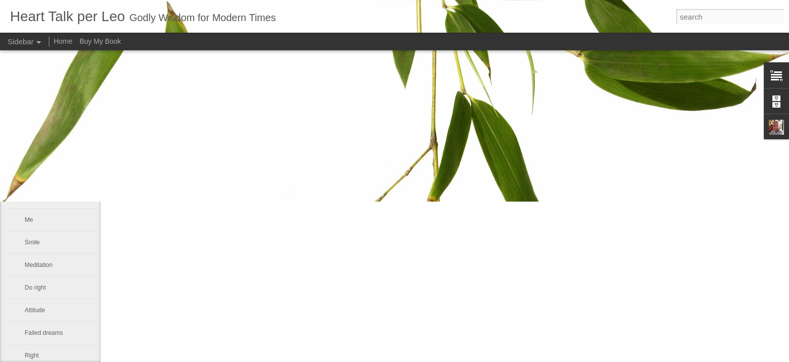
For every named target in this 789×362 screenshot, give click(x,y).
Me (29, 219)
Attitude (35, 310)
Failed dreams (44, 332)
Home (63, 41)
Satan (32, 151)
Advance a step (45, 174)
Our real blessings (49, 197)
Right (32, 355)
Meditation (38, 264)
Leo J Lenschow (329, 143)
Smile (32, 242)
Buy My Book (100, 41)
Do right (35, 287)
